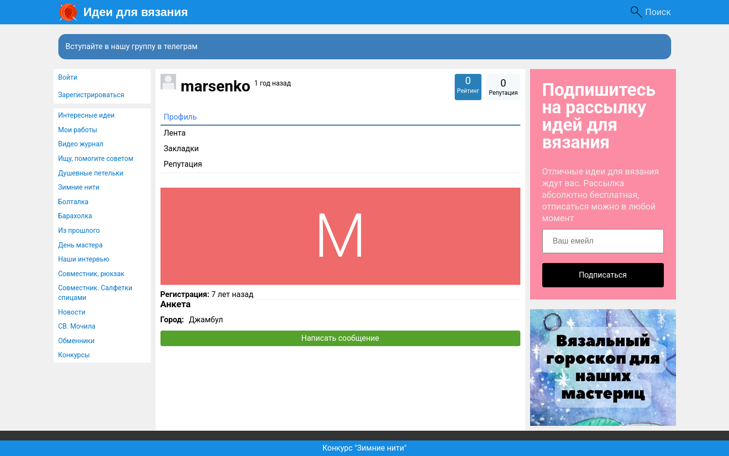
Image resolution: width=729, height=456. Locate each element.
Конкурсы (74, 355)
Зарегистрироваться (91, 95)
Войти (68, 77)
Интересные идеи (86, 115)
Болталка (73, 202)
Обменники (76, 341)
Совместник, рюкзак (91, 274)
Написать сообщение (340, 338)
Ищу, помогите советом (96, 158)
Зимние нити (79, 187)
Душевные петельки (91, 173)
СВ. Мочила (77, 326)
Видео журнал (81, 144)
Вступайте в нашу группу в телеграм (132, 46)
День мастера (80, 245)
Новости (72, 312)
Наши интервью (83, 259)
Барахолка (75, 216)
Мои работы (77, 130)
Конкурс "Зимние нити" (364, 448)
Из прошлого (79, 230)
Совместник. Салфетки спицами (95, 292)
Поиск (658, 12)
